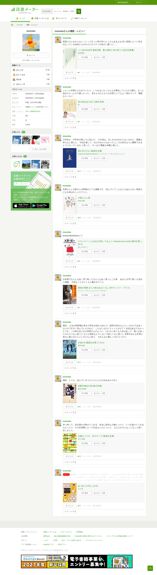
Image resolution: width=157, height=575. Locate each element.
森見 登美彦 (82, 389)
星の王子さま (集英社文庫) (90, 151)
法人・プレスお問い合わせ (71, 540)
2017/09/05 (97, 407)
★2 (78, 308)
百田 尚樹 (81, 346)
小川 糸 (80, 489)
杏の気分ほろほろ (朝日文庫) (91, 102)
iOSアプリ (62, 544)
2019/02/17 (97, 171)
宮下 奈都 (81, 439)
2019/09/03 (96, 72)
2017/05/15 (97, 506)
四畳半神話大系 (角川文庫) (90, 386)
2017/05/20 (97, 456)
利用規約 (79, 532)
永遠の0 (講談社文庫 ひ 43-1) (91, 342)
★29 (79, 456)
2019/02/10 (97, 217)
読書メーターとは (49, 532)
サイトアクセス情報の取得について (120, 536)
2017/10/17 (97, 362)
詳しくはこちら (22, 184)
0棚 (26, 116)
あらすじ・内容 (99, 57)
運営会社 (46, 536)
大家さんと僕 (84, 198)
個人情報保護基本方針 (62, 536)
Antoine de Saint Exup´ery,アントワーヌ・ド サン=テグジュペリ (101, 154)
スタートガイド (66, 532)
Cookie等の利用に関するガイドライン (89, 536)
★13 (79, 171)
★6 (78, 122)
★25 (79, 407)
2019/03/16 (96, 121)
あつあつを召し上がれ (88, 486)
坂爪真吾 (81, 53)
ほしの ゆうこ (83, 247)
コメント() (85, 72)
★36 (79, 218)
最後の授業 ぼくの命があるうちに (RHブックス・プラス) (104, 288)
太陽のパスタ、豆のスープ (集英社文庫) (96, 436)
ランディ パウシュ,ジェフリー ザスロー (92, 291)
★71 (79, 362)
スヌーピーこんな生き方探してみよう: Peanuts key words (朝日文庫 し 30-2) (110, 242)
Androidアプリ (48, 544)
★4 (78, 72)
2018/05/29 (96, 307)
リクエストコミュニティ (94, 540)
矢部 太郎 (81, 201)
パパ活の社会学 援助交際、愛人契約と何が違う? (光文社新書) (106, 50)
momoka (20, 25)
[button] (78, 11)
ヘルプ (45, 540)
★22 (79, 506)
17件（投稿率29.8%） (33, 111)
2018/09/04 (96, 261)
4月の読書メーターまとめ (30, 60)
